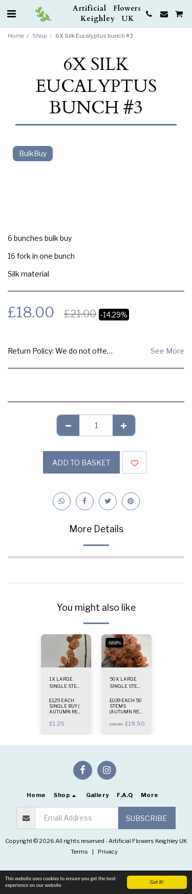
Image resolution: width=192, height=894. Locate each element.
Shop (39, 35)
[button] (11, 13)
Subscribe (146, 818)
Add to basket (81, 462)
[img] (66, 650)
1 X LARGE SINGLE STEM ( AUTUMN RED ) (66, 682)
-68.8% (114, 642)
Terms (79, 851)
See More (167, 350)
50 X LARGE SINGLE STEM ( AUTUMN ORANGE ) (126, 682)
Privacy (108, 851)
